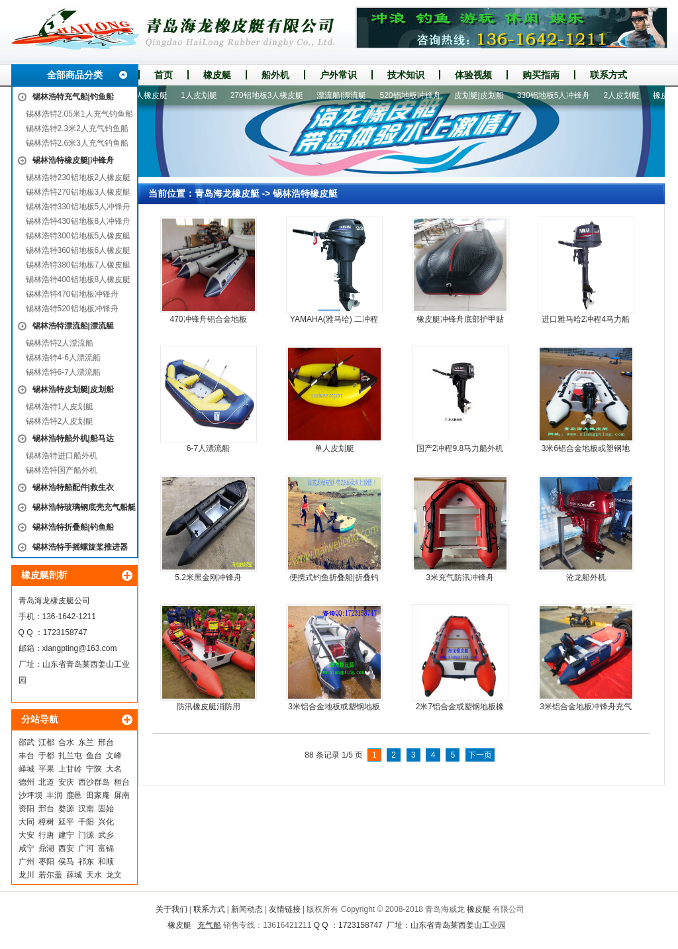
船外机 (275, 75)
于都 (46, 755)
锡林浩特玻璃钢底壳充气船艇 (84, 507)
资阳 (26, 808)
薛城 (74, 874)
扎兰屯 (70, 755)
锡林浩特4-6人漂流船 (63, 357)
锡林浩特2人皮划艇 (60, 421)
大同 (26, 821)
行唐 (46, 835)
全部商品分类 (75, 75)
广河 (86, 848)
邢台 (106, 742)
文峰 (114, 755)
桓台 (122, 782)
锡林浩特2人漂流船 (60, 343)
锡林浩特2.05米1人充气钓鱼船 (79, 114)
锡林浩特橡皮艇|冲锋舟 (73, 160)
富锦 (106, 848)
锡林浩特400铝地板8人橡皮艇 (78, 279)
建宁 (66, 835)
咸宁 (26, 848)
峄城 (26, 769)
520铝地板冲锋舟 (413, 95)
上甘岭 (70, 769)
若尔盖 (50, 874)
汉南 (86, 808)
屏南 (122, 795)
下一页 (480, 755)
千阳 (86, 821)
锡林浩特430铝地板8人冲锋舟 (78, 221)
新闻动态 (247, 909)
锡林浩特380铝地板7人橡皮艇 (78, 265)
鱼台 (94, 755)
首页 (163, 75)
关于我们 (171, 909)
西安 (66, 848)
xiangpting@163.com (79, 648)
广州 (26, 861)
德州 (26, 782)
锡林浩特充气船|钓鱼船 (73, 96)
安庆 (66, 782)
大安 (26, 835)
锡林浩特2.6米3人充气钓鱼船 (77, 143)
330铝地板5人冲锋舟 (558, 95)
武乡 (106, 835)
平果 (46, 769)
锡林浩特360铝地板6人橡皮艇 (78, 250)
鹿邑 (74, 795)
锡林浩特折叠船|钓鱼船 (73, 527)
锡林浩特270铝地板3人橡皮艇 (78, 192)
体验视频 (473, 75)
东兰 (86, 742)
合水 (66, 742)
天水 (94, 874)
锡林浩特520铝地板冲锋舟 (72, 308)
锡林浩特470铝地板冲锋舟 (72, 294)
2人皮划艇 (625, 95)
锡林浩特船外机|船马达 (73, 438)
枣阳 (46, 861)
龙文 (114, 874)
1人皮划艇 (203, 95)
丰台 (26, 755)
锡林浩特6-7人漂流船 (63, 372)
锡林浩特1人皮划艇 (60, 406)
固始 (106, 808)
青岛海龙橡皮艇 (227, 193)
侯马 (66, 861)
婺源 (66, 808)
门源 (86, 835)
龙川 (26, 874)
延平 (66, 821)
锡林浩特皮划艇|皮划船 (73, 389)
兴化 (106, 821)
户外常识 (338, 75)
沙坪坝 (30, 795)
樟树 (46, 821)
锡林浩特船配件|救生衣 (73, 487)
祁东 (86, 861)
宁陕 (94, 769)
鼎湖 (46, 848)
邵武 (26, 742)
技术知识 (405, 75)
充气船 (209, 925)
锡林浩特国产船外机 (61, 470)
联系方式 (608, 75)
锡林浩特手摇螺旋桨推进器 (80, 547)
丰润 (54, 795)
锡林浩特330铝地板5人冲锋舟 (78, 206)
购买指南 (540, 75)
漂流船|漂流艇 (345, 95)
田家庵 (98, 795)
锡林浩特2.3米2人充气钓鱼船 (77, 128)
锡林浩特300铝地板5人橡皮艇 (78, 235)
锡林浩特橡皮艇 (305, 193)
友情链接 (285, 909)
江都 (46, 742)
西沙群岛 (94, 782)
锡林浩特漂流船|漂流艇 (73, 325)
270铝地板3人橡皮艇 (271, 95)
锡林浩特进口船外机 (61, 455)
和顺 (106, 861)
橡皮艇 (217, 75)
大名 (114, 769)
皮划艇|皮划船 (483, 95)
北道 (46, 782)
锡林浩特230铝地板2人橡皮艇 (78, 177)
